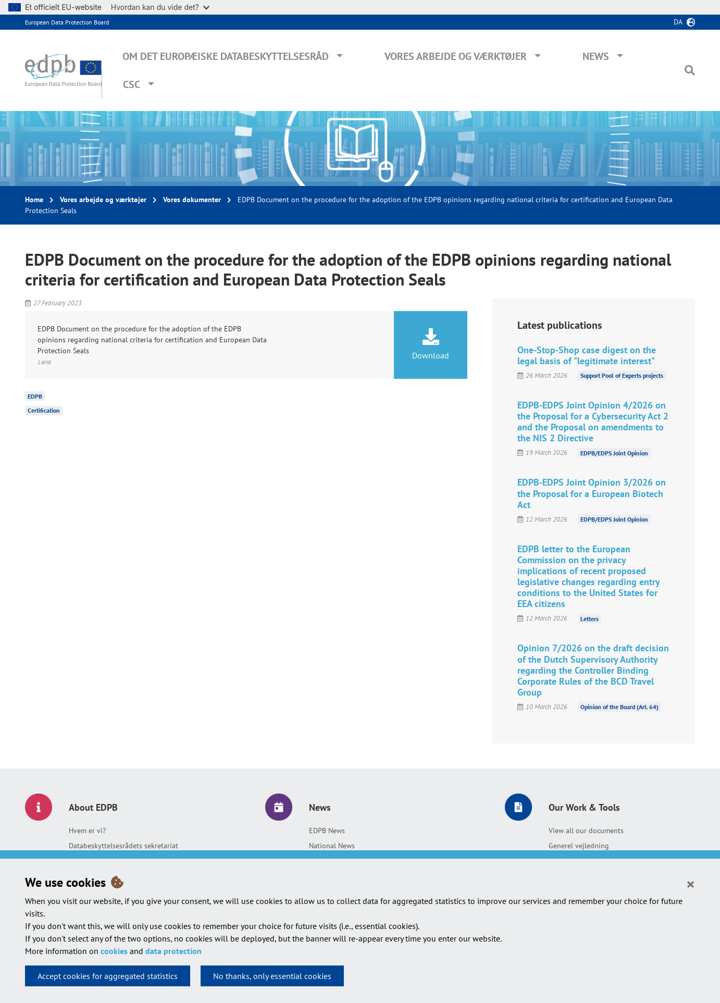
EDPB (35, 396)
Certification (44, 410)
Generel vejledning (579, 845)
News (595, 56)
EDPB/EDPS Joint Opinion (614, 452)
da (678, 22)
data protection (173, 951)
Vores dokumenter (192, 199)
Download (431, 344)
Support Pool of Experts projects (621, 375)
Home (34, 199)
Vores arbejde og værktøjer (455, 56)
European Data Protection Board (67, 22)
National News (332, 845)
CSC (131, 84)
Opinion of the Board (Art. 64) (619, 707)
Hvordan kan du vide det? (160, 7)
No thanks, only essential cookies (272, 976)
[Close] (690, 883)
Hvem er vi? (87, 830)
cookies (114, 951)
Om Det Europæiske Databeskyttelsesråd (225, 56)
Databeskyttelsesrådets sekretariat (123, 845)
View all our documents (586, 830)
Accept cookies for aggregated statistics (108, 976)
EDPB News (327, 830)
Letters (589, 618)
